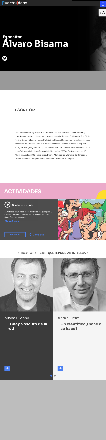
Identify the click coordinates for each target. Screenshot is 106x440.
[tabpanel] (26, 319)
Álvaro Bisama (12, 221)
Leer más (15, 234)
